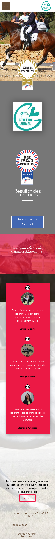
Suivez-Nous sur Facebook (27, 221)
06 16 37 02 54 (19, 524)
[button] (6, 6)
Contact (27, 498)
